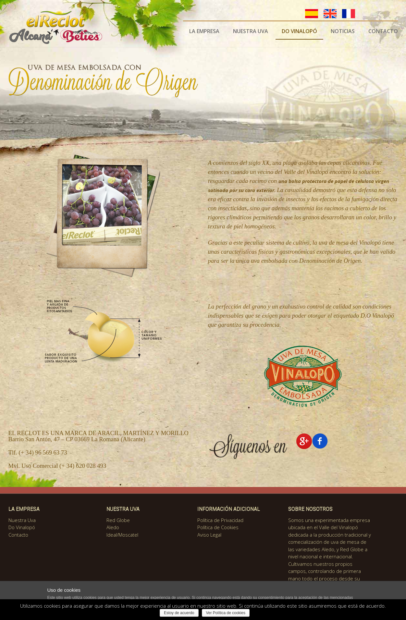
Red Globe (118, 520)
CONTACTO (383, 31)
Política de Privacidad (220, 520)
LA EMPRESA (204, 31)
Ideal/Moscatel (122, 534)
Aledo (112, 527)
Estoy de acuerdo (179, 613)
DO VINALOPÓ (299, 31)
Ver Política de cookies (225, 613)
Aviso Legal (209, 534)
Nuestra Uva (22, 520)
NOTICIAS (343, 31)
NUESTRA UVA (250, 31)
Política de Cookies (218, 527)
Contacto (18, 534)
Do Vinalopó (21, 527)
